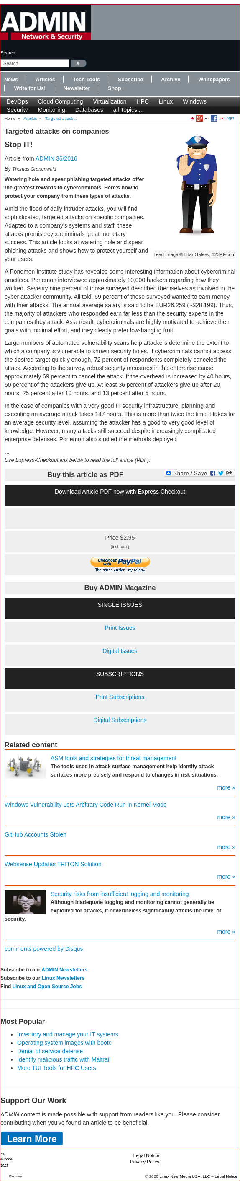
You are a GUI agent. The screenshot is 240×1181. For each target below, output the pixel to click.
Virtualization (110, 101)
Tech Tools (86, 80)
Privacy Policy (144, 1161)
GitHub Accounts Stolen (35, 834)
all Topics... (127, 109)
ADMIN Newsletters (64, 970)
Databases (89, 109)
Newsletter (77, 88)
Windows (195, 101)
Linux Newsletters (63, 978)
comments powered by (44, 948)
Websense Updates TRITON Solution (53, 864)
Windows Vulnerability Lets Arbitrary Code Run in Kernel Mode (86, 804)
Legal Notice (146, 1155)
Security (17, 109)
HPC (142, 101)
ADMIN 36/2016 (56, 158)
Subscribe (130, 80)
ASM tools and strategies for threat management (113, 758)
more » (226, 787)
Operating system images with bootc (64, 1042)
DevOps (17, 101)
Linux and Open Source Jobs (47, 986)
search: (8, 52)
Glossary (15, 1176)
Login (229, 118)
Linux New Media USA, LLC (184, 1176)
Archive (170, 80)
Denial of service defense (50, 1051)
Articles (45, 80)
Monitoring (51, 109)
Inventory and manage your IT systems (67, 1034)
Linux (166, 101)
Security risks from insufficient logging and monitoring (120, 894)
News (11, 80)
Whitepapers (214, 80)
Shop (114, 88)
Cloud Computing (60, 101)
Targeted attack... (61, 118)
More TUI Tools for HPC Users (56, 1067)
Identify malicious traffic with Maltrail (63, 1059)
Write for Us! (30, 88)
